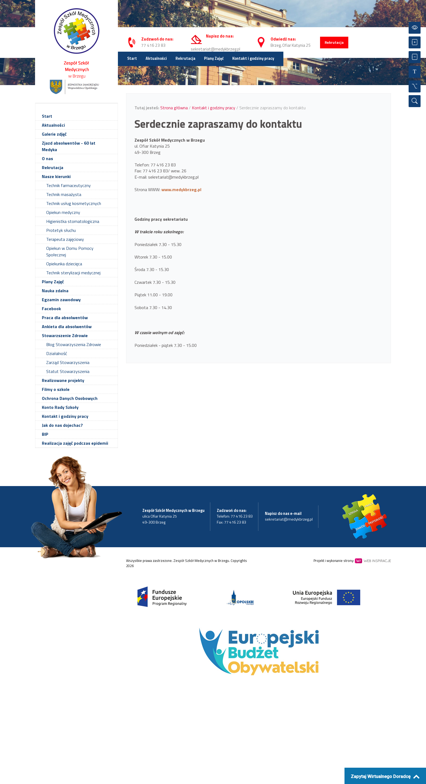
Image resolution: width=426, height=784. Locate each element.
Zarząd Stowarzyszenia (67, 362)
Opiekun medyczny (63, 212)
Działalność (56, 353)
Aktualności (156, 58)
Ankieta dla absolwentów (67, 326)
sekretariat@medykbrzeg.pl (215, 49)
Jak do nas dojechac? (62, 425)
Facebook (51, 308)
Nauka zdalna (55, 290)
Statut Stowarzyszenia (67, 371)
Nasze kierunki (56, 176)
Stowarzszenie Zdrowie (65, 335)
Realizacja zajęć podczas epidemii (75, 443)
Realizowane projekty (63, 380)
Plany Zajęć (214, 58)
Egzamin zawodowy (61, 299)
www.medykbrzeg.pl (181, 189)
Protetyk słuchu (61, 230)
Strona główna (174, 107)
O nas (47, 158)
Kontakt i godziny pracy (253, 58)
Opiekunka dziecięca (64, 263)
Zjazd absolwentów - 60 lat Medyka (68, 146)
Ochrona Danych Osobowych (70, 398)
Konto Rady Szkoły (60, 407)
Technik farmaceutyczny (68, 185)
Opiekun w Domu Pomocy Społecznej (69, 251)
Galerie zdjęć (54, 134)
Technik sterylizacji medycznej (73, 272)
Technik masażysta (63, 194)
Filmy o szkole (56, 389)
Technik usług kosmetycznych (73, 203)
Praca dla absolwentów (65, 317)
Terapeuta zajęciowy (65, 239)
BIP (45, 434)
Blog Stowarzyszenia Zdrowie (73, 344)
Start (132, 58)
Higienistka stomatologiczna (72, 221)
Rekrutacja (334, 42)
